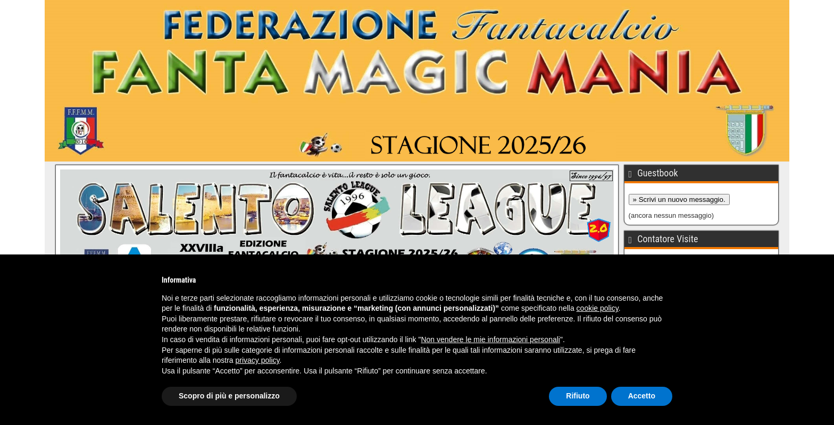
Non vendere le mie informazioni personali (490, 339)
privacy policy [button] (258, 360)
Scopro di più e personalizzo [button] (229, 396)
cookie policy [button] (598, 308)
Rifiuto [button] (577, 396)
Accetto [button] (641, 396)
